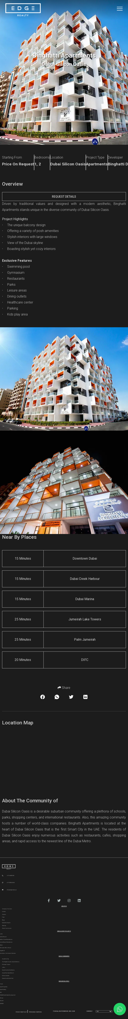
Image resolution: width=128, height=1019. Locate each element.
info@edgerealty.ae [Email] (9, 889)
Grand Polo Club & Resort (8, 973)
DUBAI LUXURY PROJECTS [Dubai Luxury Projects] (64, 931)
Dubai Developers (64, 981)
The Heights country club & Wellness (10, 961)
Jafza (3, 967)
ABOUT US (64, 906)
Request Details (64, 196)
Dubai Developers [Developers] (6, 922)
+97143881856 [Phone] (8, 875)
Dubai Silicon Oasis (95, 210)
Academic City (5, 958)
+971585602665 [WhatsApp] (8, 882)
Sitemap (4, 925)
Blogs (3, 920)
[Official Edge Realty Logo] (64, 867)
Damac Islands (5, 975)
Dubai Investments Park (7, 978)
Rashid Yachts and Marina (8, 970)
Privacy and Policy (21, 1012)
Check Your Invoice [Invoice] (6, 928)
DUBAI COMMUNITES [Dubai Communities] (64, 956)
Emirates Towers (6, 964)
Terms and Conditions (35, 1012)
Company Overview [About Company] (7, 908)
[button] (49, 900)
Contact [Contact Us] (4, 911)
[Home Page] (23, 10)
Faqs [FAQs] (3, 917)
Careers (4, 914)
